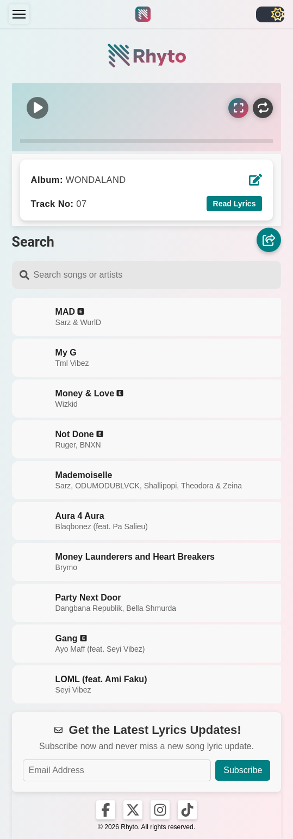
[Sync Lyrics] (238, 108)
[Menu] (19, 14)
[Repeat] (263, 108)
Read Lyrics (234, 203)
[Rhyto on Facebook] (105, 809)
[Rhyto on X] (132, 809)
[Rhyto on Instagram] (160, 809)
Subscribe (242, 770)
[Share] (269, 240)
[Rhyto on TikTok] (187, 809)
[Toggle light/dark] (270, 14)
